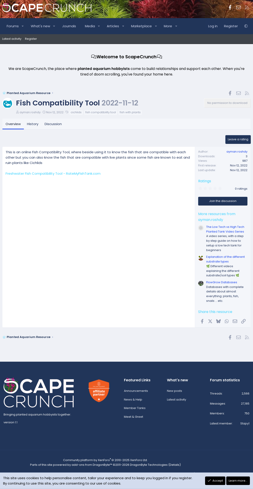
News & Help (133, 401)
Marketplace (141, 26)
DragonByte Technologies (143, 466)
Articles (113, 26)
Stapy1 (244, 425)
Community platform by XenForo (103, 462)
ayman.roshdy (30, 112)
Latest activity (11, 39)
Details (167, 466)
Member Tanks (135, 410)
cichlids (76, 112)
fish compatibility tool (100, 112)
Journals (69, 26)
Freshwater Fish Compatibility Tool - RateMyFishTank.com (53, 173)
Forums (13, 26)
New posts (174, 392)
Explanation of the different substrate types (225, 259)
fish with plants (130, 112)
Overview (13, 124)
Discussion (53, 124)
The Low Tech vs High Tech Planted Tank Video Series (225, 229)
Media (90, 26)
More (168, 26)
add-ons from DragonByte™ (89, 466)
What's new (40, 26)
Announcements (136, 392)
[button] (22, 26)
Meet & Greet (133, 418)
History (32, 124)
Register (31, 39)
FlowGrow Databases (221, 283)
